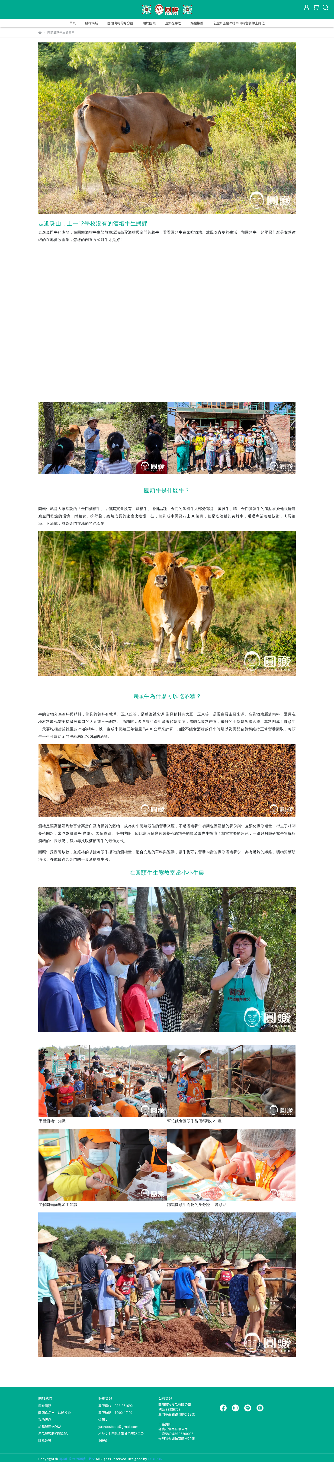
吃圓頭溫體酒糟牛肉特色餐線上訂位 (239, 23)
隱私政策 (44, 1440)
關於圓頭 (149, 23)
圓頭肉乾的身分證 (120, 23)
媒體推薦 (196, 23)
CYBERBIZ (155, 1458)
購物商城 (91, 23)
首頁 (72, 23)
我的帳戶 (44, 1419)
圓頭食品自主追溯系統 (54, 1412)
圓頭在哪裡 (173, 23)
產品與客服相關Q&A (53, 1433)
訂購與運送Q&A (49, 1426)
